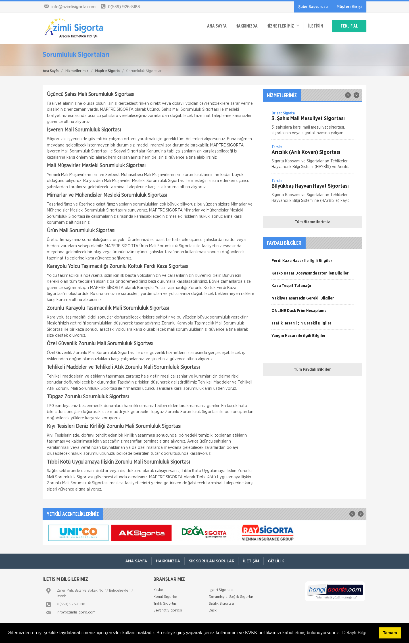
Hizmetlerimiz (76, 71)
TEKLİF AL (349, 26)
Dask (213, 610)
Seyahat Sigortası (167, 610)
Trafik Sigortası (165, 604)
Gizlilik (276, 561)
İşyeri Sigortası (221, 590)
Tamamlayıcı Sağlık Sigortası (231, 597)
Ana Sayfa (51, 71)
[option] (312, 125)
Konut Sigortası (165, 597)
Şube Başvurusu (313, 7)
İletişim (315, 26)
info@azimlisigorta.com (76, 612)
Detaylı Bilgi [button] (354, 632)
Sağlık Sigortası (221, 604)
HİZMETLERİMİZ (282, 25)
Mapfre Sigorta (107, 71)
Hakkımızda (246, 26)
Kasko (158, 590)
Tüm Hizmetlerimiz (312, 222)
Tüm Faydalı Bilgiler (312, 370)
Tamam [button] (390, 633)
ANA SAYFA (217, 26)
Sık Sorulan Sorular (211, 561)
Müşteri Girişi (349, 7)
